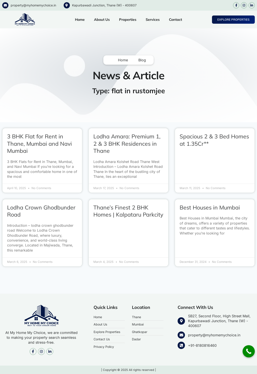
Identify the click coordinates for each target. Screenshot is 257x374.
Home (80, 19)
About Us (102, 19)
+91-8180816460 (202, 345)
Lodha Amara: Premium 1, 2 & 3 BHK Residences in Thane (127, 143)
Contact (175, 19)
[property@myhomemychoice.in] (5, 5)
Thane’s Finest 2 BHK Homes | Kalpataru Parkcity (128, 211)
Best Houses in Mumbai (210, 207)
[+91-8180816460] (181, 345)
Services (153, 19)
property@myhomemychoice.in (33, 5)
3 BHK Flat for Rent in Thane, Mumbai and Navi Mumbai (39, 143)
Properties (127, 19)
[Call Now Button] (249, 351)
